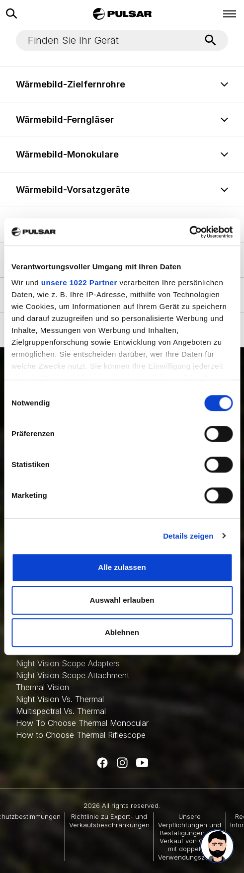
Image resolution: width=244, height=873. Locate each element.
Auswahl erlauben (122, 600)
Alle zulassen (122, 567)
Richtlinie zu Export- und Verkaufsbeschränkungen (109, 820)
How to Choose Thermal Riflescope (81, 735)
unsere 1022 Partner (79, 282)
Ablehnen (122, 632)
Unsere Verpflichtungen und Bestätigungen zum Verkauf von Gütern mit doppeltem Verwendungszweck (190, 836)
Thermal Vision (42, 687)
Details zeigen (188, 536)
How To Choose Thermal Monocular (82, 723)
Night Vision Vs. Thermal (60, 699)
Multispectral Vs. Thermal (61, 711)
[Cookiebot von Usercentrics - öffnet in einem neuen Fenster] (189, 232)
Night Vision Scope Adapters (68, 663)
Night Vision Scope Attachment (72, 675)
